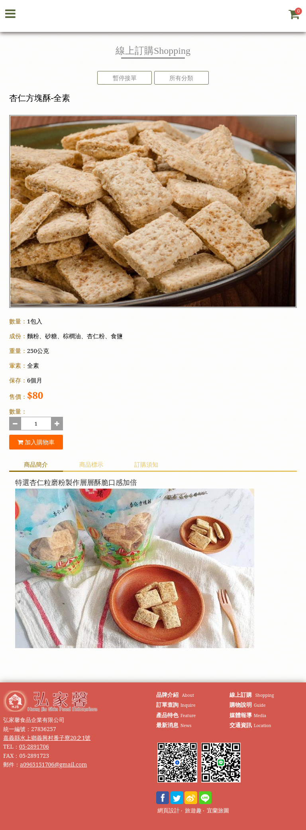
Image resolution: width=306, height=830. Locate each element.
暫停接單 (125, 78)
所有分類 (181, 78)
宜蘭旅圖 (218, 810)
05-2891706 (34, 746)
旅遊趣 (193, 810)
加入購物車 (36, 442)
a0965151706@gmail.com (53, 764)
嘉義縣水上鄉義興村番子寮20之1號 (46, 737)
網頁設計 (168, 810)
